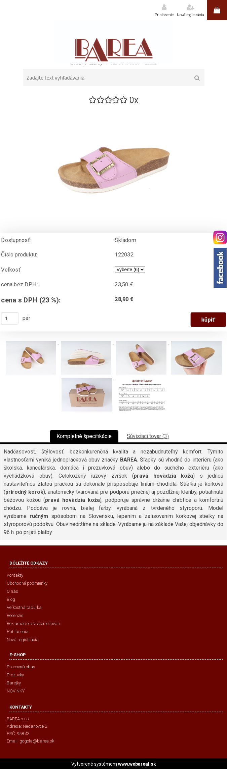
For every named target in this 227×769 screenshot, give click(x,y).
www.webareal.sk (137, 764)
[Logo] (113, 42)
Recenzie (15, 615)
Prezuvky (15, 674)
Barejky (14, 682)
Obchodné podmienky (27, 583)
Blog (11, 599)
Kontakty (15, 575)
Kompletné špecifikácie (84, 436)
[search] (197, 78)
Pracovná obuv (21, 666)
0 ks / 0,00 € (217, 10)
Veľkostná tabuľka (24, 607)
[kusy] (9, 319)
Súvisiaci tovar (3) (148, 436)
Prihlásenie (164, 15)
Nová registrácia (190, 15)
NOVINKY (16, 690)
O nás (12, 591)
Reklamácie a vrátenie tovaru (34, 623)
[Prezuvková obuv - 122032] (113, 108)
